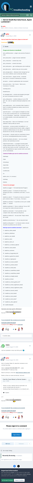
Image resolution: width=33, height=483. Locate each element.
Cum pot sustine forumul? (8, 322)
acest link (20, 324)
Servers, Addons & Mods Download (18, 28)
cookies (12, 472)
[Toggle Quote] (4, 46)
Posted (11, 36)
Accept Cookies (7, 480)
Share (8, 443)
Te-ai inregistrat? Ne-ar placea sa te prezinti (13, 320)
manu (7, 345)
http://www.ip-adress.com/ (23, 372)
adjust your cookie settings (23, 474)
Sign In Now (16, 434)
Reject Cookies (19, 480)
